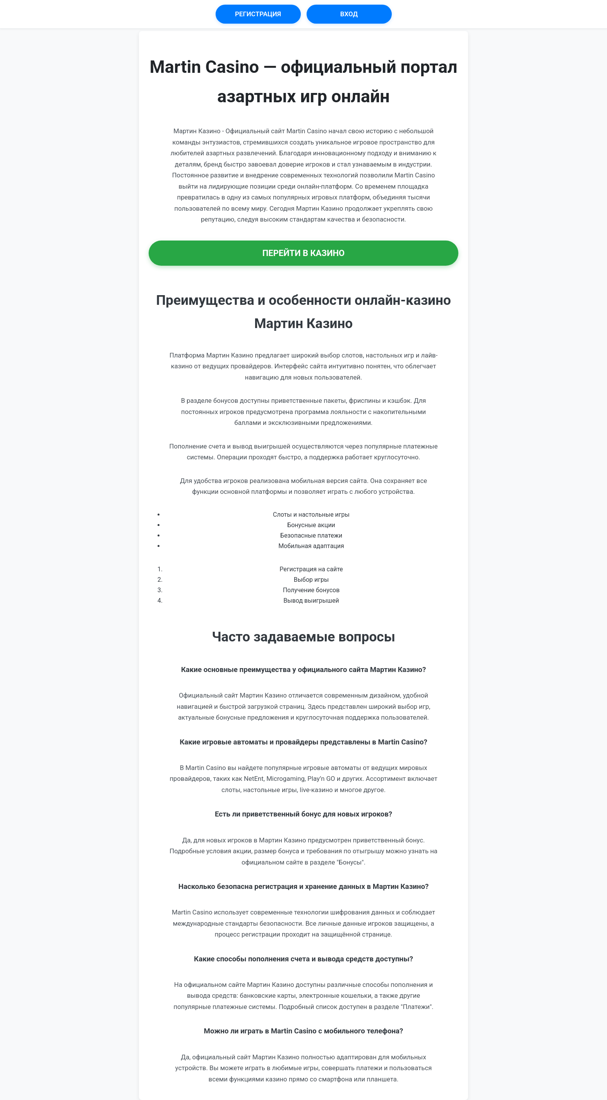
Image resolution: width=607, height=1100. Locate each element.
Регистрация (258, 14)
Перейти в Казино (303, 253)
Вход (349, 14)
